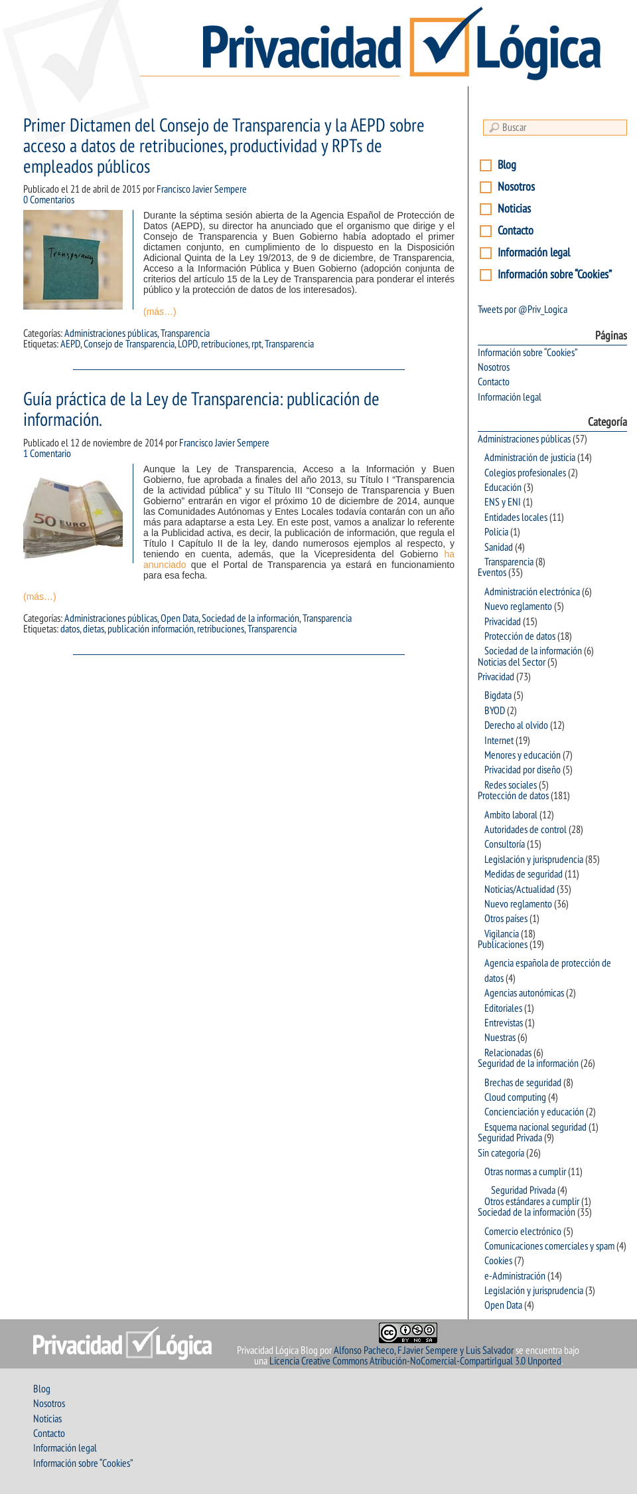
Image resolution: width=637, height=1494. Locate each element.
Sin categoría (501, 1153)
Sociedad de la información (250, 618)
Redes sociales (510, 785)
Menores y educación (522, 755)
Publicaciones (503, 945)
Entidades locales (515, 517)
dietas (93, 629)
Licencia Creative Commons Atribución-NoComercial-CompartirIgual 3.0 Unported (415, 1361)
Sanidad (498, 547)
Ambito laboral (510, 815)
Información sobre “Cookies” (555, 275)
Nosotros (516, 187)
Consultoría (504, 844)
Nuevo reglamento (518, 606)
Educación (503, 488)
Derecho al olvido (516, 725)
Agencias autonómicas (524, 993)
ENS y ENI (502, 502)
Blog (507, 165)
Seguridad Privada (510, 1138)
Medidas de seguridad (523, 874)
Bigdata (498, 695)
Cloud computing (515, 1097)
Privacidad (502, 622)
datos (70, 629)
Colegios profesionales (525, 473)
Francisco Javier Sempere (202, 189)
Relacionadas (507, 1053)
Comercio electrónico (522, 1232)
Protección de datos (519, 636)
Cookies (498, 1261)
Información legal (534, 253)
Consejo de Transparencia (129, 344)
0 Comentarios (48, 200)
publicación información (150, 629)
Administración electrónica (532, 592)
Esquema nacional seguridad (535, 1127)
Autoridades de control (525, 830)
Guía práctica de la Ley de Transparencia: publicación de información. (201, 410)
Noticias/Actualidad (519, 889)
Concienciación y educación (534, 1112)
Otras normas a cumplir (525, 1172)
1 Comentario (47, 454)
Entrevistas (503, 1023)
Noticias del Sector (511, 662)
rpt (256, 344)
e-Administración (514, 1276)
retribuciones (224, 344)
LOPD (188, 344)
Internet (499, 741)
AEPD (70, 344)
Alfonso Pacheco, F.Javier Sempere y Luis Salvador (424, 1350)
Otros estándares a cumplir (531, 1202)
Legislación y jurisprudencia (533, 860)
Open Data (179, 618)
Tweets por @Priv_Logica (522, 310)
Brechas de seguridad (522, 1083)
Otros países (506, 919)
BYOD (494, 711)
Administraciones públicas (110, 333)
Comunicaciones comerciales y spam (549, 1246)
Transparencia (185, 333)
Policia (496, 532)
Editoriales (503, 1008)
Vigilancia (501, 934)
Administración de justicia (529, 458)
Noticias (514, 209)
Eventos (492, 573)
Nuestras (500, 1038)
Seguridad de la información (528, 1064)
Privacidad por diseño (522, 770)
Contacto (515, 231)
